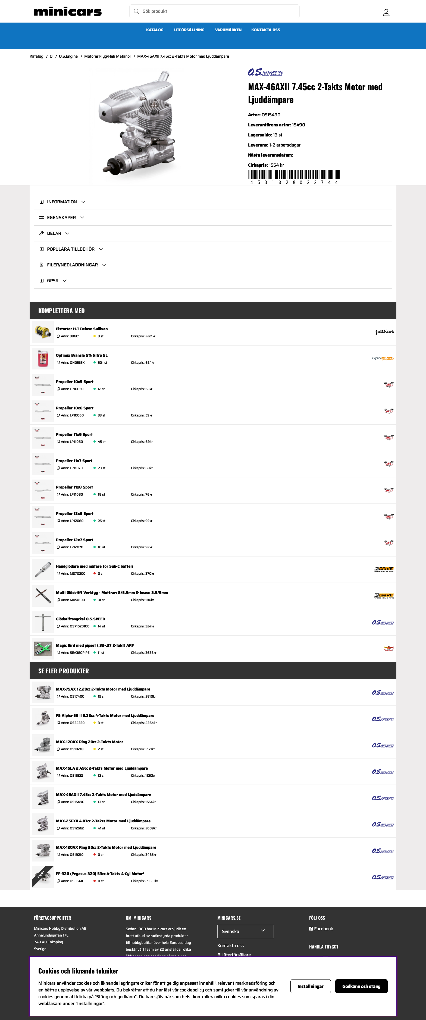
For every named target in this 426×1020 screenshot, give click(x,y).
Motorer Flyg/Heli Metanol (107, 56)
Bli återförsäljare (234, 954)
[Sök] (214, 11)
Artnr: (70, 336)
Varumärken (228, 30)
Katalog (154, 30)
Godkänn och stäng (361, 986)
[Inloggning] (386, 11)
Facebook (323, 928)
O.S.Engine (68, 56)
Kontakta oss (265, 30)
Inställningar (310, 986)
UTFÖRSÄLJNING (189, 30)
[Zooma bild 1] (136, 126)
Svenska (230, 931)
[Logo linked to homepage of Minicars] (68, 11)
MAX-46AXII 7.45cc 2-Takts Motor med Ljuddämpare (183, 56)
